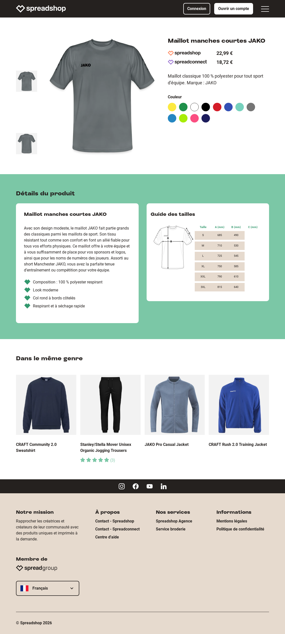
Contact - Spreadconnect (117, 529)
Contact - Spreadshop (114, 521)
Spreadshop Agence (174, 521)
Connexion (196, 8)
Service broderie (171, 529)
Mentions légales (231, 521)
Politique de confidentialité (240, 529)
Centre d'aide (107, 537)
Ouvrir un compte (233, 8)
